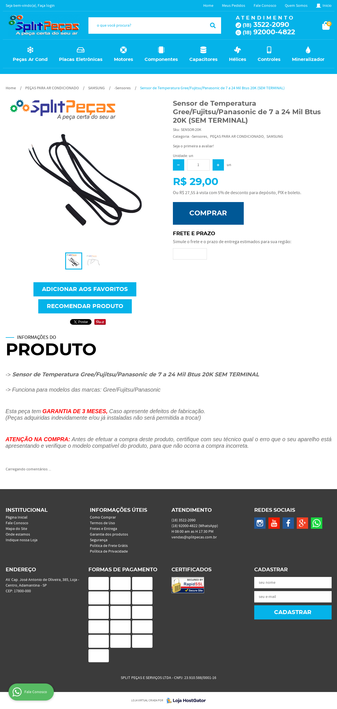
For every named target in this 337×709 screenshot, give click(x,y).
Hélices (237, 59)
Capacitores (203, 59)
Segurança (98, 540)
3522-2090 (266, 25)
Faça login (46, 5)
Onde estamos (18, 534)
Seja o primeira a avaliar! (193, 146)
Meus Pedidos (233, 5)
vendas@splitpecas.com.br (194, 537)
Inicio (327, 5)
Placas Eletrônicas (81, 59)
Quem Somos (296, 5)
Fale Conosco (265, 5)
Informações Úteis (118, 510)
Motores (123, 59)
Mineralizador (308, 59)
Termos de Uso (102, 523)
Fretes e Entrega (103, 528)
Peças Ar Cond (30, 59)
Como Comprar (103, 517)
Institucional (27, 510)
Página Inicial (16, 517)
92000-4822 (269, 32)
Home (208, 5)
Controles (269, 59)
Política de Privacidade (109, 551)
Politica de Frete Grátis (109, 545)
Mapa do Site (16, 528)
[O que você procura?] (213, 25)
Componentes (161, 59)
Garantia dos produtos (109, 534)
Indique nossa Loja (21, 540)
